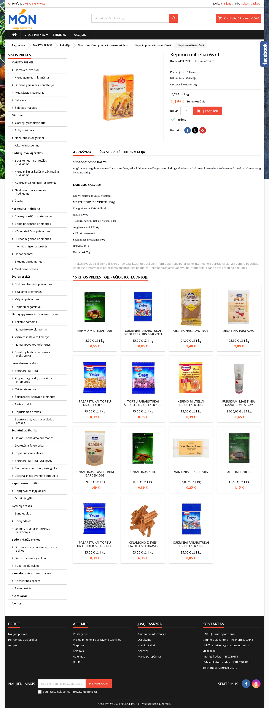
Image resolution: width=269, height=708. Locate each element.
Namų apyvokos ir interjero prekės (35, 314)
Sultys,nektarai (25, 130)
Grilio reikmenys (25, 389)
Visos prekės (35, 35)
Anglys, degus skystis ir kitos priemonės (33, 380)
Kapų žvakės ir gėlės (25, 483)
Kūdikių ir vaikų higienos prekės (35, 182)
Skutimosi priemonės (28, 261)
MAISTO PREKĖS (22, 62)
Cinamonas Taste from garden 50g (95, 473)
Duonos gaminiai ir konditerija (34, 85)
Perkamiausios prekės (23, 640)
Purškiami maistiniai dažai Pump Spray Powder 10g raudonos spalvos (239, 406)
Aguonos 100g (239, 472)
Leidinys (59, 35)
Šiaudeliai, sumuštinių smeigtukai (36, 468)
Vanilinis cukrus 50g (191, 472)
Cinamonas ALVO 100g (191, 331)
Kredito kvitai (146, 645)
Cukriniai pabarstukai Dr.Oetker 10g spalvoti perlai (143, 334)
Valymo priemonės (27, 299)
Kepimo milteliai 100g (94, 331)
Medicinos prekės (26, 269)
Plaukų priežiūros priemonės (34, 216)
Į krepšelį (207, 111)
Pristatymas (81, 634)
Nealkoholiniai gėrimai (29, 138)
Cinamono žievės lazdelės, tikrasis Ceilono (143, 545)
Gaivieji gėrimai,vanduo (30, 123)
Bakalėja (20, 100)
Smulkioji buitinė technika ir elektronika (32, 353)
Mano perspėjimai (149, 656)
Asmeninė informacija (152, 634)
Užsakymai (145, 640)
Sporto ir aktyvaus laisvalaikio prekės (34, 421)
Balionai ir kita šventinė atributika (36, 476)
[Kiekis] (186, 111)
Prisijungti (227, 3)
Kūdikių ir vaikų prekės (27, 153)
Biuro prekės (23, 588)
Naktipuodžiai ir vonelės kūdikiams (30, 191)
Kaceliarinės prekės (28, 581)
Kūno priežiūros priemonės (32, 231)
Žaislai (19, 201)
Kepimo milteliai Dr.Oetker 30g (191, 403)
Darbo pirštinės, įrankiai (30, 558)
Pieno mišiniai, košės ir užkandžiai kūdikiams (37, 173)
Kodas (174, 61)
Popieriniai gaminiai (28, 307)
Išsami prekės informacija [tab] (122, 152)
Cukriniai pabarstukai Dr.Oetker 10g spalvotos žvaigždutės (191, 545)
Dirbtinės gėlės (24, 498)
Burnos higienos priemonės (33, 239)
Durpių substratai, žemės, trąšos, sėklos (36, 548)
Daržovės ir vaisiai (27, 70)
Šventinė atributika (25, 430)
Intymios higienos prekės (31, 246)
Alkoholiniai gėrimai (27, 145)
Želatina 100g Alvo (239, 331)
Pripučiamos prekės (28, 412)
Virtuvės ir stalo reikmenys (32, 337)
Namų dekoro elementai (31, 329)
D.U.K (76, 662)
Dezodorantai (24, 254)
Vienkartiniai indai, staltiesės (33, 461)
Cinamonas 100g (143, 472)
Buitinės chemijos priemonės (33, 284)
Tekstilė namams (26, 322)
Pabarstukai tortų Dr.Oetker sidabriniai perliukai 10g (94, 545)
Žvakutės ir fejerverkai (29, 445)
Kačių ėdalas (23, 521)
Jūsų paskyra (150, 623)
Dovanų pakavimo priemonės (34, 438)
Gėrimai (17, 115)
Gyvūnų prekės (22, 506)
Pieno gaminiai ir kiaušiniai (32, 77)
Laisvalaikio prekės (25, 363)
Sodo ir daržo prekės (26, 539)
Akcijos (80, 35)
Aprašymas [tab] (83, 152)
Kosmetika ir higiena (26, 209)
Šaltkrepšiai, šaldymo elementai (35, 397)
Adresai (143, 651)
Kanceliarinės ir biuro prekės (31, 573)
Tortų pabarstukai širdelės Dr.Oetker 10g (143, 403)
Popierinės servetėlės (29, 453)
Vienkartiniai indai (26, 371)
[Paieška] (134, 18)
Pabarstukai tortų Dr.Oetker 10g (95, 403)
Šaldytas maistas (26, 108)
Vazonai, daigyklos (27, 566)
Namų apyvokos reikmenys (33, 344)
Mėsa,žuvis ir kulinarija (30, 92)
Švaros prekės (21, 276)
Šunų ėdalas (23, 513)
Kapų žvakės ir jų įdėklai (30, 491)
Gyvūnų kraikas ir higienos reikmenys (32, 530)
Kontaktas (213, 623)
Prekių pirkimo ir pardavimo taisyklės (97, 640)
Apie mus (79, 656)
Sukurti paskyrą (251, 3)
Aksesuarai (19, 596)
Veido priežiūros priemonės (33, 224)
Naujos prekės (17, 634)
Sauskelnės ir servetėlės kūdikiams (31, 162)
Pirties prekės (24, 404)
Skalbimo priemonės (28, 292)
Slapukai (78, 645)
